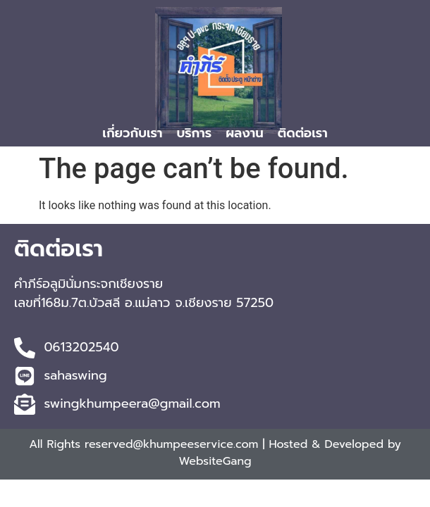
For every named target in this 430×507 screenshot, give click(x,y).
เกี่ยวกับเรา (132, 133)
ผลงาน (245, 133)
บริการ (193, 133)
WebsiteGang (214, 461)
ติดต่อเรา (303, 133)
